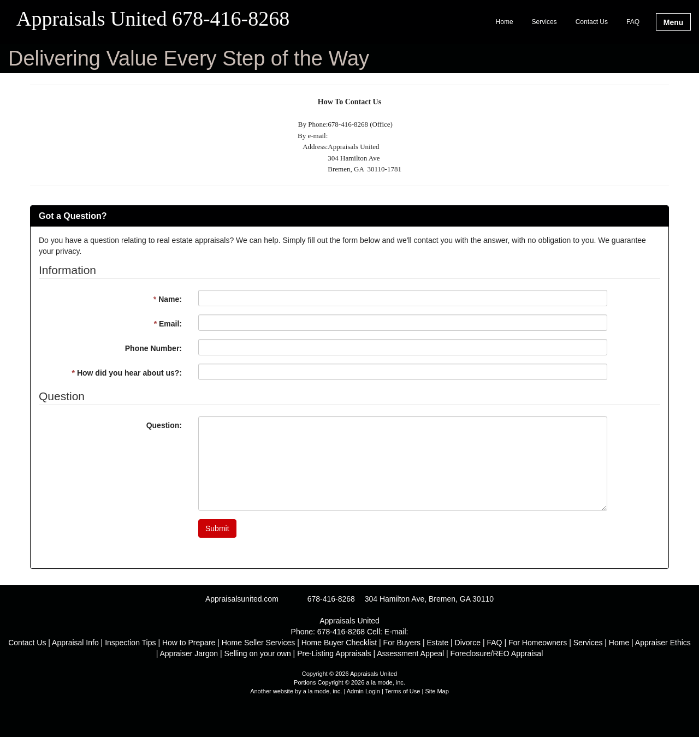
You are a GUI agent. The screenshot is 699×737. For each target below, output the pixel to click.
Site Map (436, 691)
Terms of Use (402, 691)
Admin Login (363, 691)
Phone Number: (153, 348)
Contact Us (592, 22)
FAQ (632, 22)
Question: (164, 425)
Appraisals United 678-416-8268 (152, 19)
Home (504, 22)
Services (544, 22)
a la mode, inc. (322, 691)
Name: (167, 299)
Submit (217, 528)
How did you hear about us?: (127, 372)
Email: (168, 323)
